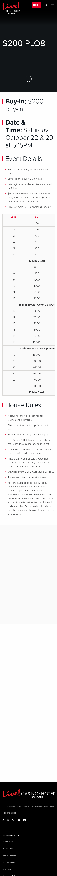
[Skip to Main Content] (29, 79)
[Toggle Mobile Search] (46, 5)
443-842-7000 (9, 813)
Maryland (8, 848)
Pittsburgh (8, 862)
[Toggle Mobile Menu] (52, 5)
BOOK (36, 5)
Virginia (7, 869)
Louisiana (8, 841)
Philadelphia (9, 855)
